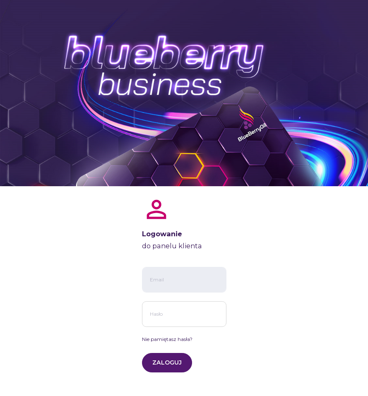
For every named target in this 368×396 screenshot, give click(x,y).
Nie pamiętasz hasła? (167, 339)
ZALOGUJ (167, 362)
